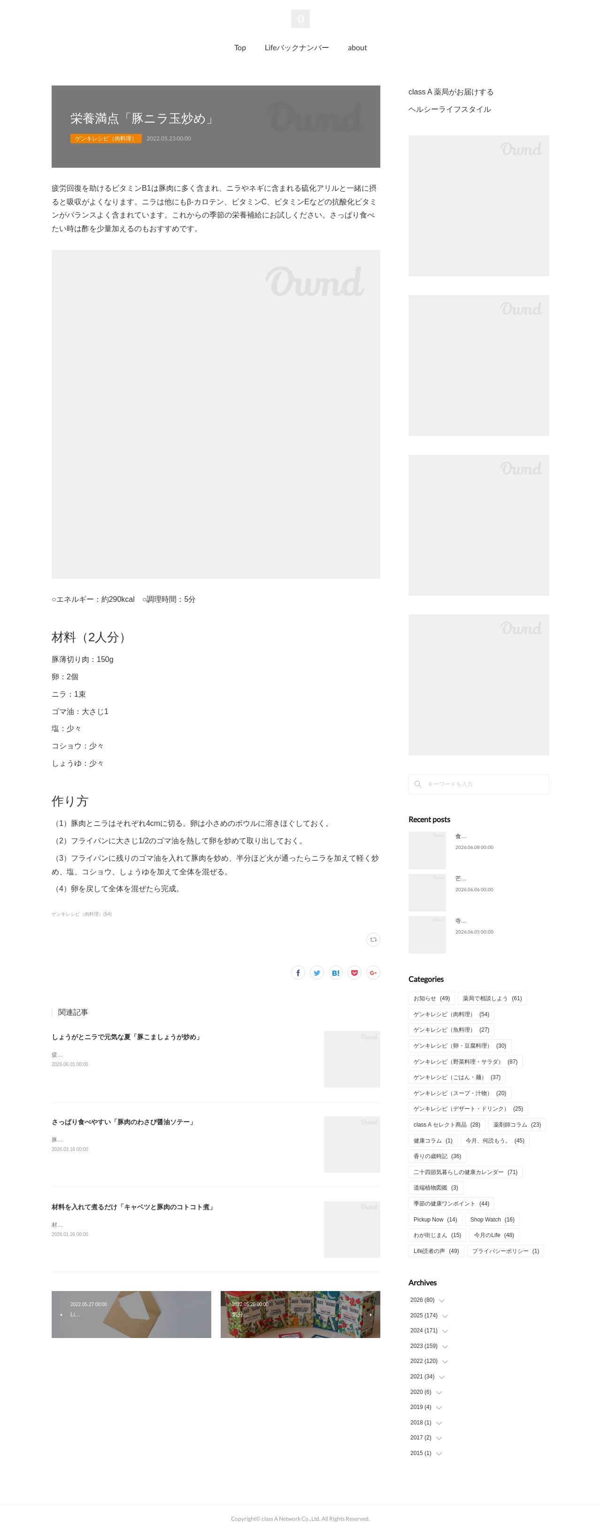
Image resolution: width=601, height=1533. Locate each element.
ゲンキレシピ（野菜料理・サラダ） (465, 1061)
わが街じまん (437, 1235)
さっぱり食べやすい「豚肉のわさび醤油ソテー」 (124, 1122)
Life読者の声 (436, 1251)
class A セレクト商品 (447, 1124)
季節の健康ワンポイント (451, 1203)
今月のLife (494, 1235)
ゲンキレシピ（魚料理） (451, 1030)
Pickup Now (435, 1219)
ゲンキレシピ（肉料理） (106, 138)
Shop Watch (492, 1219)
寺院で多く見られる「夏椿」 (492, 921)
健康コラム (433, 1140)
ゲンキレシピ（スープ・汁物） (460, 1093)
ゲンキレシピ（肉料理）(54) (82, 914)
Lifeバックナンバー (297, 47)
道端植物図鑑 (436, 1187)
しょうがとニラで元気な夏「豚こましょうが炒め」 (127, 1037)
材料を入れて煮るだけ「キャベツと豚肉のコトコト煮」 (134, 1207)
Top (240, 47)
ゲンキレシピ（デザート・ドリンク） (468, 1108)
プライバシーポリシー (505, 1251)
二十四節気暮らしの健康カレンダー (465, 1172)
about (357, 47)
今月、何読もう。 (495, 1140)
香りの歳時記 (437, 1156)
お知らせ (432, 998)
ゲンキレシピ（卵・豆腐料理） (460, 1046)
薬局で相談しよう (492, 998)
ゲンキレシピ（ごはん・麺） (457, 1077)
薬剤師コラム (517, 1124)
